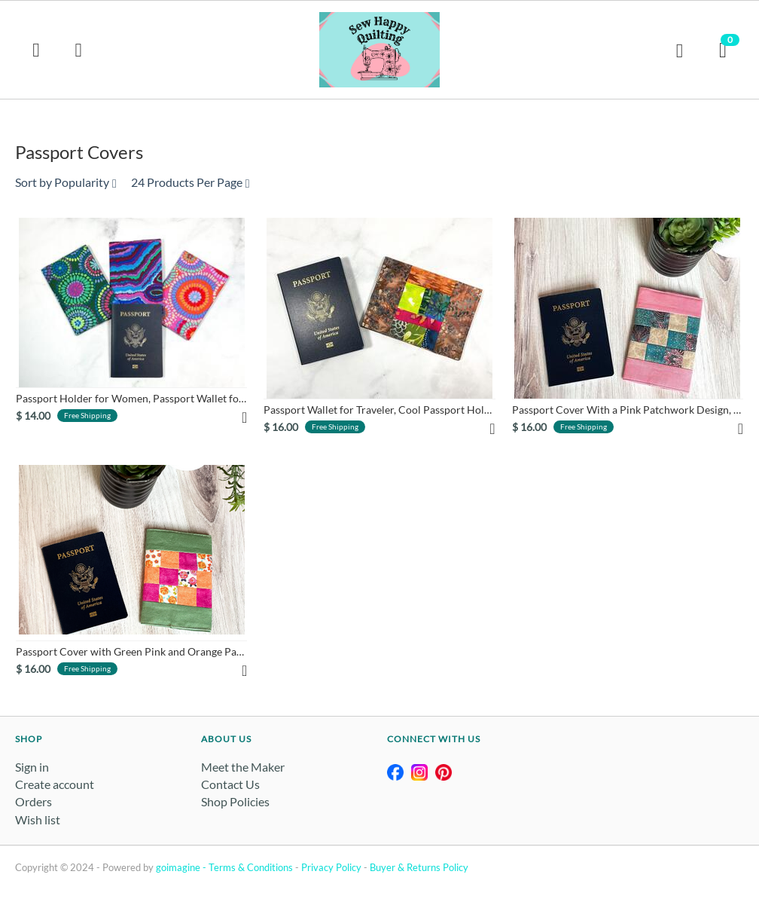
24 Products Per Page (190, 182)
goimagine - (182, 867)
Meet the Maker (243, 767)
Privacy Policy (331, 867)
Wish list (37, 819)
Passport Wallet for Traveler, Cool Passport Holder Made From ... (379, 409)
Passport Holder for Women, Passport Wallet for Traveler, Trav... (131, 398)
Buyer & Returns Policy (419, 867)
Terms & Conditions (251, 867)
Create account (54, 784)
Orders (33, 801)
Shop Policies (235, 801)
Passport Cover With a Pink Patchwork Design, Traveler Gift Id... (627, 409)
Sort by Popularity (66, 182)
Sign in (32, 767)
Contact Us (230, 784)
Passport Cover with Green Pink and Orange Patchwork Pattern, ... (131, 651)
